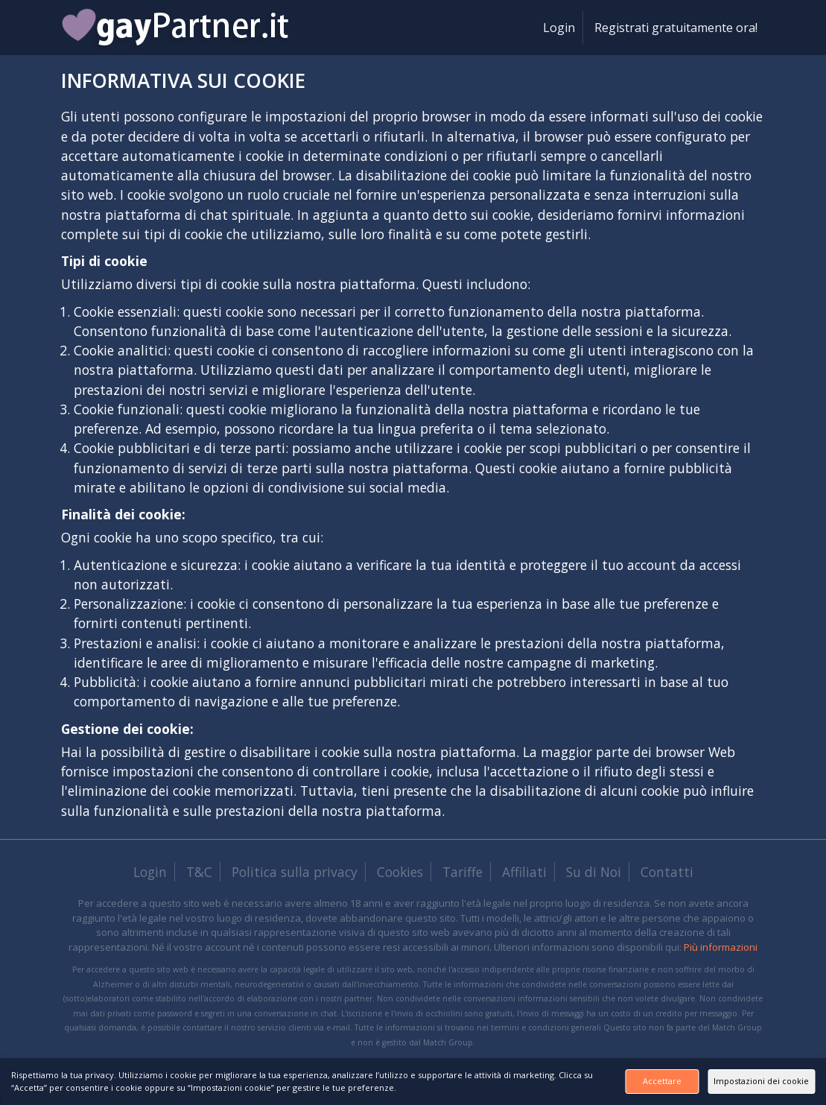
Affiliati (524, 872)
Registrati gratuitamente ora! (675, 27)
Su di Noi (593, 872)
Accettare (582, 1074)
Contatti (667, 872)
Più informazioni (720, 947)
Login (559, 27)
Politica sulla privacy (295, 872)
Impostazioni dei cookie (740, 1074)
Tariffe (462, 872)
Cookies (400, 872)
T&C (199, 872)
